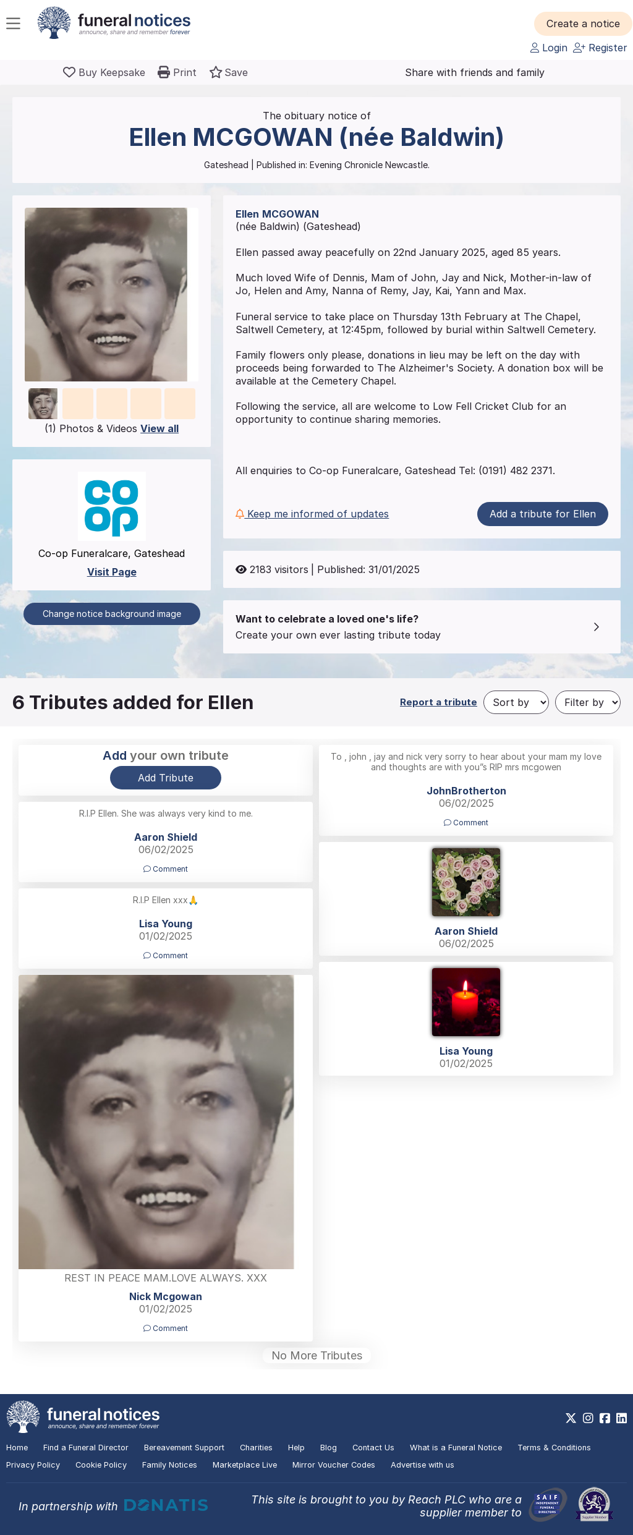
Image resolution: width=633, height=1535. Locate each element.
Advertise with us (422, 1464)
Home (17, 1447)
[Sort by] (516, 702)
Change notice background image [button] (112, 613)
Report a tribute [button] (438, 702)
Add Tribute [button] (165, 778)
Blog (328, 1447)
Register (600, 47)
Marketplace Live (245, 1464)
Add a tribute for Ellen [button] (543, 514)
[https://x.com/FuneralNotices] (571, 1418)
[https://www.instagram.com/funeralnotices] (588, 1418)
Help (296, 1447)
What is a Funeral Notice (456, 1447)
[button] (583, 23)
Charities (256, 1447)
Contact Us (373, 1447)
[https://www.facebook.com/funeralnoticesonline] (605, 1418)
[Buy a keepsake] (104, 72)
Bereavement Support (184, 1447)
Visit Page (112, 572)
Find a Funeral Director (86, 1447)
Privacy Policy (33, 1464)
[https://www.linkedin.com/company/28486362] (621, 1418)
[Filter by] (588, 702)
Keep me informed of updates (312, 514)
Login (548, 47)
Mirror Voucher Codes (333, 1464)
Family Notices (169, 1464)
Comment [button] (466, 822)
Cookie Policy (101, 1464)
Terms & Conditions (554, 1447)
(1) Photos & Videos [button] (112, 428)
